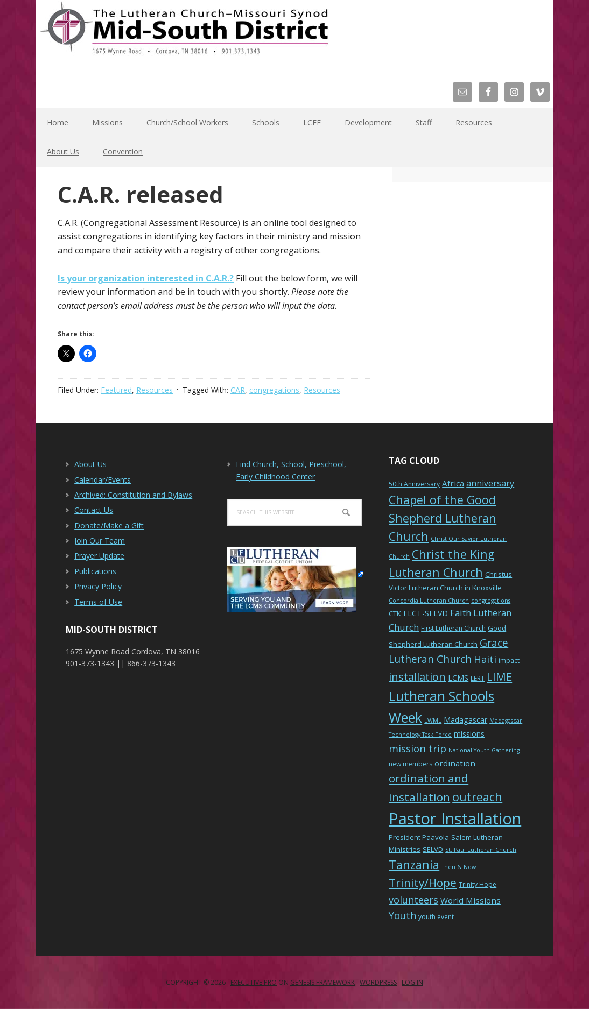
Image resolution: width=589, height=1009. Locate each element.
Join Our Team (99, 540)
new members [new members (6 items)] (410, 763)
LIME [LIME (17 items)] (499, 676)
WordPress (378, 982)
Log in (412, 982)
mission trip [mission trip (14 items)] (417, 749)
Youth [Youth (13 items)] (402, 915)
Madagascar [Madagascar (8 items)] (465, 720)
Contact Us (93, 510)
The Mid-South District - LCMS (184, 33)
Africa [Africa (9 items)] (453, 483)
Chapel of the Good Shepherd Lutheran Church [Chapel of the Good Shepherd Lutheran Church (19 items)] (442, 518)
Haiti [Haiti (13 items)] (485, 659)
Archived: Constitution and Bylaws (133, 495)
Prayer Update (99, 556)
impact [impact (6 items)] (509, 660)
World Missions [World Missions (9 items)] (470, 900)
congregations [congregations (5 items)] (490, 600)
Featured (116, 390)
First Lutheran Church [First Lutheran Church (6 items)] (453, 628)
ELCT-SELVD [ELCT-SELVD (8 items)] (425, 613)
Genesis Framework (322, 982)
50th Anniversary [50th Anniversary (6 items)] (414, 484)
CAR (237, 390)
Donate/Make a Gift (109, 525)
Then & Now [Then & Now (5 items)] (458, 867)
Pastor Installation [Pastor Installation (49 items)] (455, 818)
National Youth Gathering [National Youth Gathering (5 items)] (484, 750)
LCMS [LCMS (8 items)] (458, 678)
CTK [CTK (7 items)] (395, 613)
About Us (90, 464)
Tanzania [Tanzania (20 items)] (414, 864)
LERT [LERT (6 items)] (478, 678)
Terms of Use (98, 602)
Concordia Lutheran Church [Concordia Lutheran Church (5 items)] (429, 600)
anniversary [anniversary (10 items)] (490, 483)
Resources (154, 390)
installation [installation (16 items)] (417, 676)
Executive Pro (253, 982)
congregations (274, 390)
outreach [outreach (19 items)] (477, 797)
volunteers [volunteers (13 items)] (413, 899)
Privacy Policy (98, 586)
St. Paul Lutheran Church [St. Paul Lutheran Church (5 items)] (480, 849)
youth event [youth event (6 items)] (436, 916)
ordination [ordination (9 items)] (454, 763)
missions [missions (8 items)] (469, 734)
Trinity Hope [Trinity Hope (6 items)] (477, 884)
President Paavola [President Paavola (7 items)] (419, 837)
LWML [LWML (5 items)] (432, 720)
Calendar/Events (102, 480)
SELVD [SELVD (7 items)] (433, 849)
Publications (95, 571)
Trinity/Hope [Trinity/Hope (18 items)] (423, 882)
